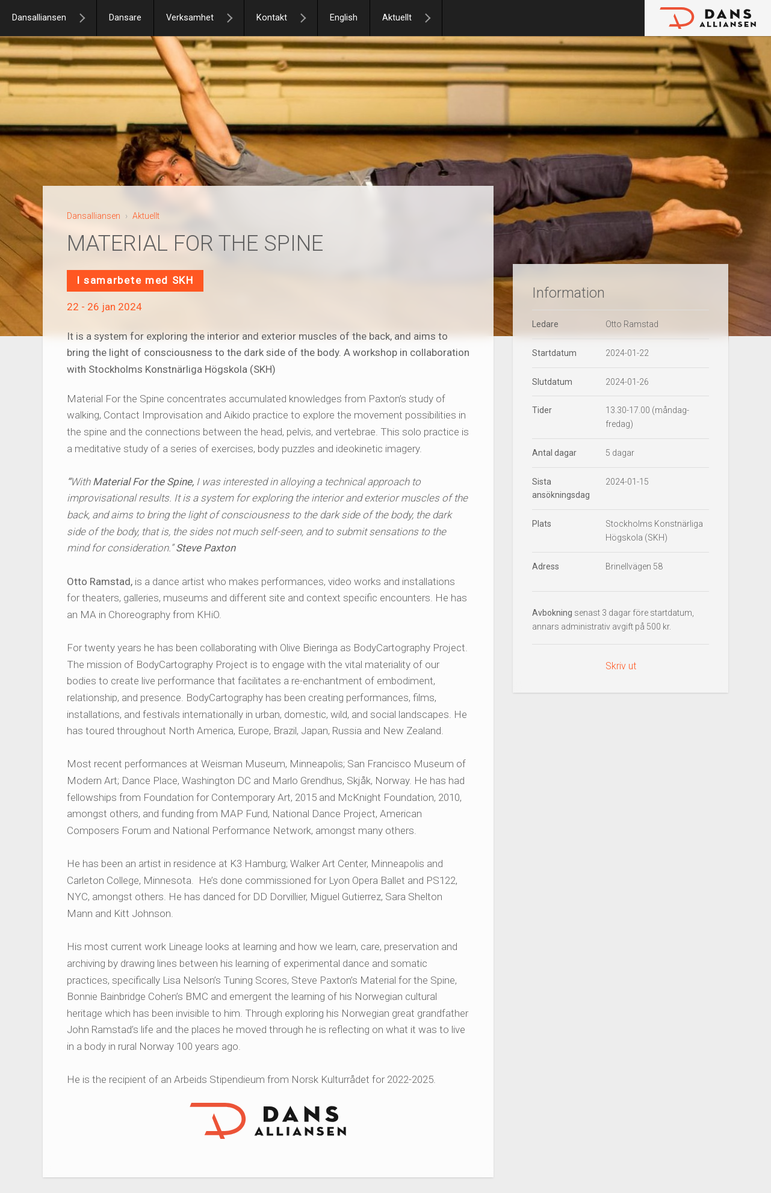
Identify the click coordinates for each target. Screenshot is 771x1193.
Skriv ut (620, 666)
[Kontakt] (308, 18)
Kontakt (271, 18)
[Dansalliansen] (87, 18)
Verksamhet (190, 18)
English (344, 18)
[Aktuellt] (433, 18)
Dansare (125, 18)
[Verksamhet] (235, 18)
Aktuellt (397, 18)
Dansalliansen (39, 18)
